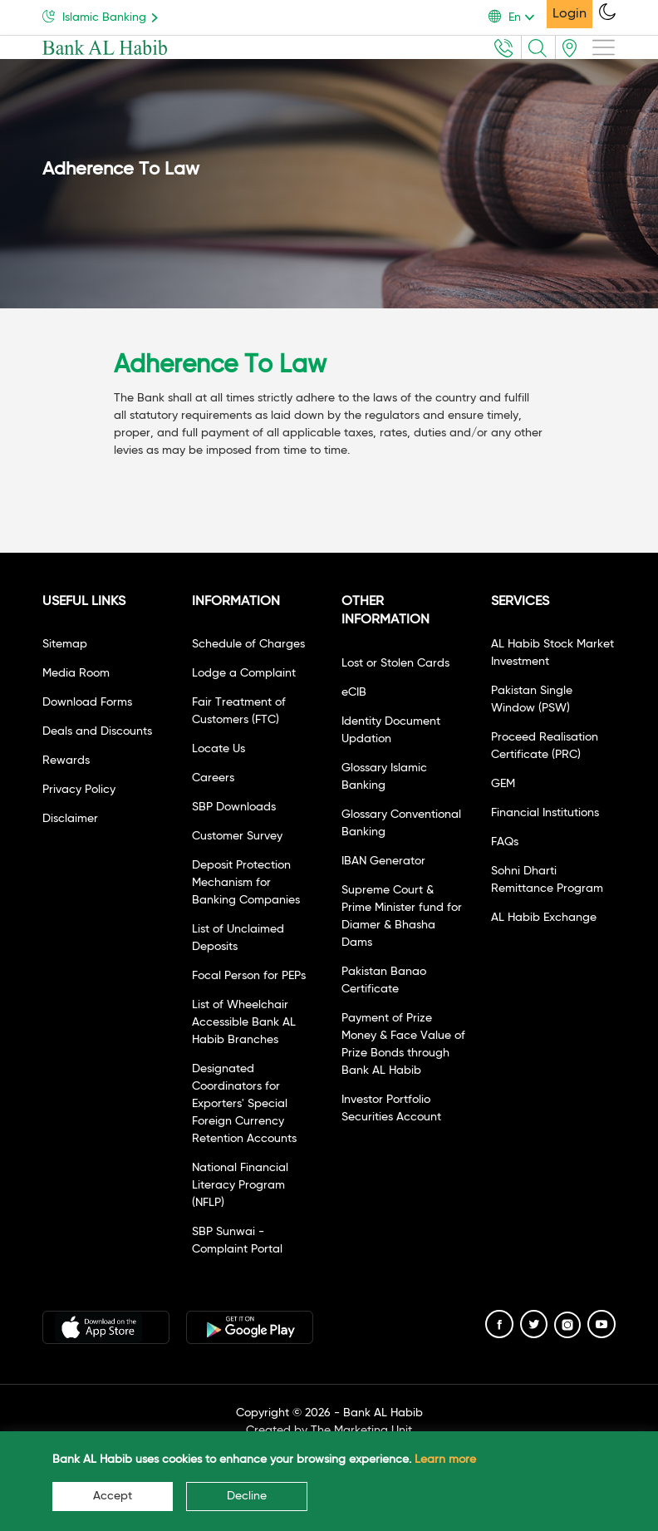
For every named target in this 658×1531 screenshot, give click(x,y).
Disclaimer (70, 819)
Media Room (76, 673)
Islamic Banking (103, 16)
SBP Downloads (234, 807)
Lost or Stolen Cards (395, 663)
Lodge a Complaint (244, 673)
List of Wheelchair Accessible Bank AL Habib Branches (244, 1022)
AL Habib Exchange (544, 917)
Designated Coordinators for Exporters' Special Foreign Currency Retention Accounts (244, 1104)
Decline (247, 1496)
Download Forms (87, 702)
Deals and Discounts (97, 731)
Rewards (66, 760)
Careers (213, 778)
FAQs (504, 842)
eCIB (353, 692)
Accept (112, 1496)
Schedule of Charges (248, 644)
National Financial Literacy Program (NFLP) (240, 1185)
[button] (518, 17)
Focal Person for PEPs (249, 976)
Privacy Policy (78, 789)
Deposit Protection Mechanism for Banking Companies (246, 882)
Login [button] (569, 14)
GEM (503, 784)
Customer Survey (237, 836)
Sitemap (64, 644)
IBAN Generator (383, 861)
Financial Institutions (545, 813)
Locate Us (218, 749)
